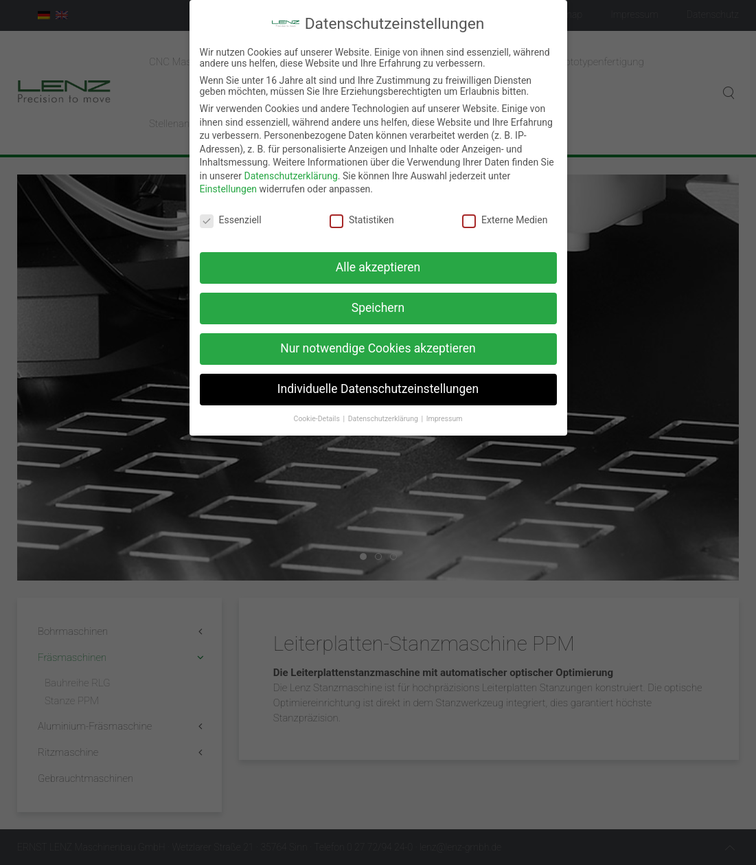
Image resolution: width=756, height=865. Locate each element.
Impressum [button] (444, 409)
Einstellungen (228, 180)
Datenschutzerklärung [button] (384, 409)
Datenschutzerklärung (290, 166)
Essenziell (231, 210)
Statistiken (362, 210)
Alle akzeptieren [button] (378, 258)
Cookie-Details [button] (318, 409)
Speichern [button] (378, 299)
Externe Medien (504, 210)
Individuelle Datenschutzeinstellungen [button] (378, 380)
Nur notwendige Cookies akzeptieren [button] (378, 339)
